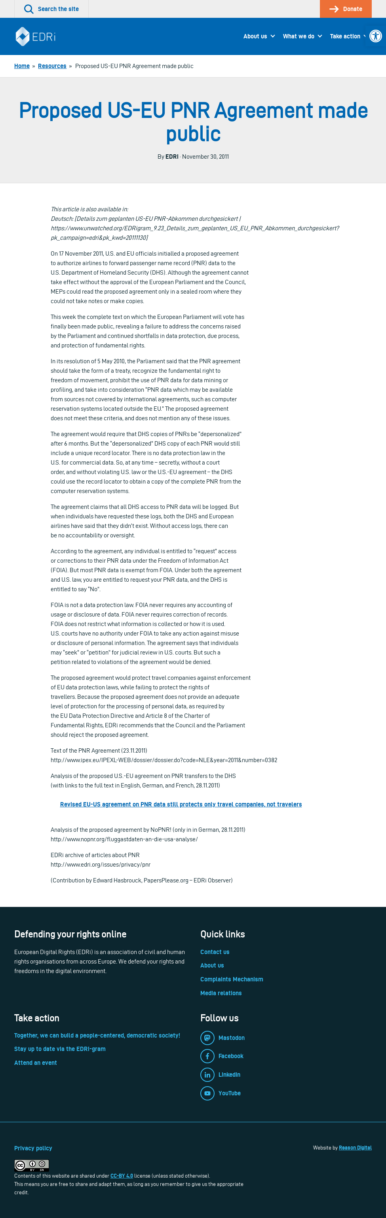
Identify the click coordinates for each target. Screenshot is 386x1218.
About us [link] (255, 36)
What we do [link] (298, 36)
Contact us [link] (215, 952)
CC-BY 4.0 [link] (121, 1175)
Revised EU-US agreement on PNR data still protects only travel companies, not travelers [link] (181, 804)
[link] (375, 36)
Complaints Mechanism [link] (231, 979)
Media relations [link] (221, 993)
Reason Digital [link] (355, 1147)
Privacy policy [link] (33, 1148)
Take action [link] (345, 36)
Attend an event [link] (35, 1062)
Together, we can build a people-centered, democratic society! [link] (97, 1035)
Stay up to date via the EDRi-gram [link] (60, 1048)
